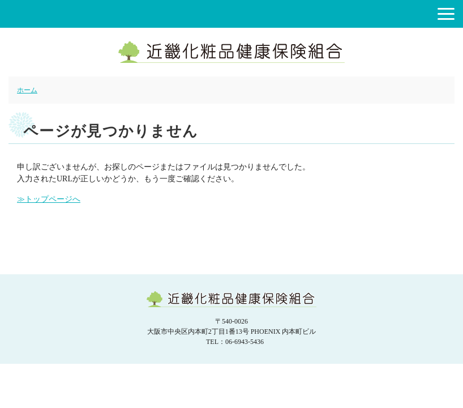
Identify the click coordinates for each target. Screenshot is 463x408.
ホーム (27, 90)
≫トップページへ (48, 199)
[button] (446, 14)
